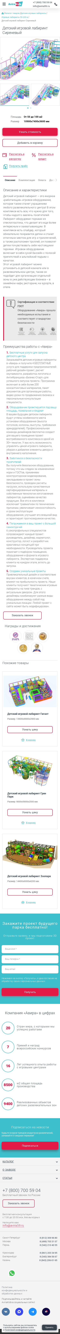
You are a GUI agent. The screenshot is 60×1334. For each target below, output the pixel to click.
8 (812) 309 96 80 (48, 1237)
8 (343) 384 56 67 (48, 1256)
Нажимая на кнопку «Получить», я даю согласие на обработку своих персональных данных (29, 979)
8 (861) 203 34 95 (48, 1252)
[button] (54, 180)
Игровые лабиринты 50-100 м (15, 17)
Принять (49, 1327)
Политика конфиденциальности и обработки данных (14, 1290)
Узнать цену (30, 729)
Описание (10, 180)
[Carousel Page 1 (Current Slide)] (27, 108)
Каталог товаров (12, 13)
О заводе (9, 1169)
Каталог (8, 1161)
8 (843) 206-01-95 (48, 1260)
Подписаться (30, 1145)
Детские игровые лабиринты (34, 13)
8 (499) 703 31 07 (48, 1241)
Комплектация (27, 180)
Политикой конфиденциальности (20, 1329)
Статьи (7, 1178)
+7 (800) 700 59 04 (42, 2)
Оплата (42, 180)
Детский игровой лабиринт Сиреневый (19, 21)
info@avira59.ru (41, 6)
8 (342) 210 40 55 (48, 1245)
